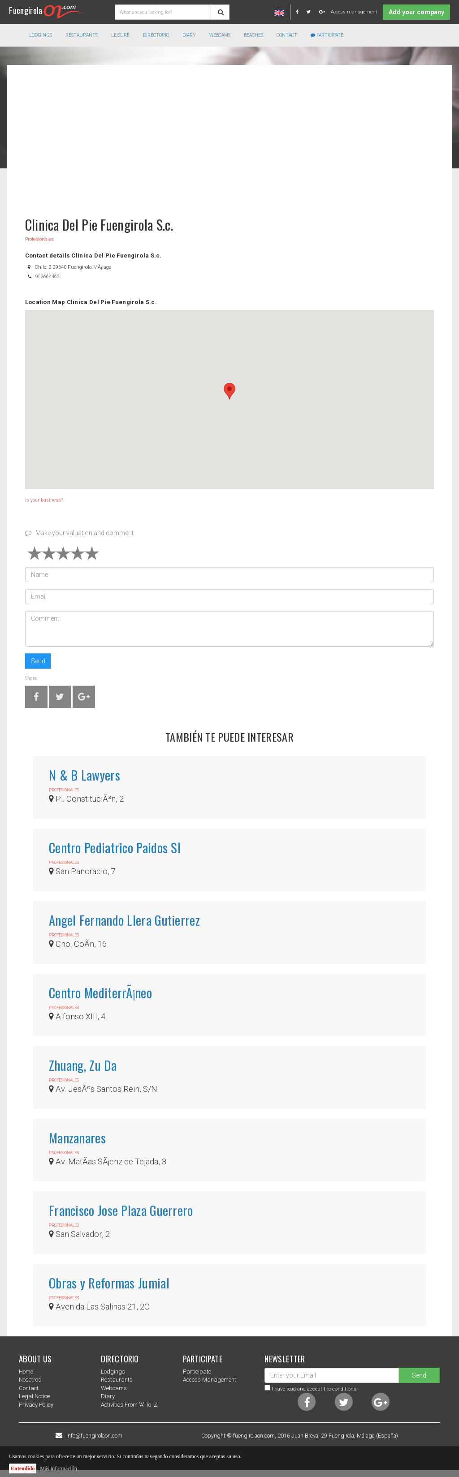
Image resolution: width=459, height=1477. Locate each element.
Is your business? (44, 500)
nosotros (30, 1379)
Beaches (253, 35)
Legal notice (34, 1396)
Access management (354, 12)
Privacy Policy (36, 1404)
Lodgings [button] (40, 35)
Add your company (416, 12)
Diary (189, 35)
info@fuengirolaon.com (94, 1436)
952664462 (47, 276)
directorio (156, 35)
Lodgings (113, 1371)
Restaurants (117, 1379)
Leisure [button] (120, 35)
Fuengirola (48, 10)
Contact (287, 35)
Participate (327, 35)
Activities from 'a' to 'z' (130, 1404)
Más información (58, 1468)
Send (38, 661)
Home (26, 1371)
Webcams (219, 35)
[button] (229, 391)
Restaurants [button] (81, 35)
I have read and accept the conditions (314, 1389)
